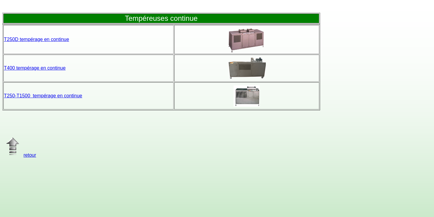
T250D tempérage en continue (36, 39)
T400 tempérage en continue (35, 68)
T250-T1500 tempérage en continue (43, 95)
